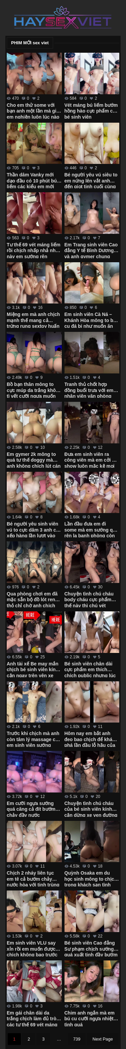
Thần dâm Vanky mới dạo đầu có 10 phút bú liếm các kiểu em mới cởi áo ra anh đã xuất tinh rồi (32, 180)
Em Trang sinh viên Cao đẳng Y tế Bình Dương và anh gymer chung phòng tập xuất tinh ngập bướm (91, 250)
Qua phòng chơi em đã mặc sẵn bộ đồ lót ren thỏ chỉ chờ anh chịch (32, 599)
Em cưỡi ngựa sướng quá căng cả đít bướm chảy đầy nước (31, 809)
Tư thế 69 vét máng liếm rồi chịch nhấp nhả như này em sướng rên (33, 250)
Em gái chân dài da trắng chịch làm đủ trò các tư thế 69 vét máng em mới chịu (32, 1018)
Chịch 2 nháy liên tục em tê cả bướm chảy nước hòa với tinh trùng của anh (33, 878)
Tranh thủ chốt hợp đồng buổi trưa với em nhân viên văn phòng (89, 390)
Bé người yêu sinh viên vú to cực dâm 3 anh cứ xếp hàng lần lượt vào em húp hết (33, 529)
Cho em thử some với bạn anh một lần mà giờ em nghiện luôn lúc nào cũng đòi (33, 110)
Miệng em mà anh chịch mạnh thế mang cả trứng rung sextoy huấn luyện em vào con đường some (33, 320)
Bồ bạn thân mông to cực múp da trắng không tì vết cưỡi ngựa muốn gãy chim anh (34, 390)
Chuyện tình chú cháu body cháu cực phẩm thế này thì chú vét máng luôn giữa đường (90, 599)
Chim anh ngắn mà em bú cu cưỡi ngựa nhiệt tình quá (90, 1018)
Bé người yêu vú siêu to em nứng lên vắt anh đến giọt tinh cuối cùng (91, 180)
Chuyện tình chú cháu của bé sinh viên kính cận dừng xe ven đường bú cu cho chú (91, 809)
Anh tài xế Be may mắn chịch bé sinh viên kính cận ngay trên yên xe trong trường (32, 669)
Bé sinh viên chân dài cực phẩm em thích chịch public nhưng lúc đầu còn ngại (90, 669)
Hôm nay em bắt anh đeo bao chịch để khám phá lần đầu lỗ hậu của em (91, 739)
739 (77, 1039)
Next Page (102, 1039)
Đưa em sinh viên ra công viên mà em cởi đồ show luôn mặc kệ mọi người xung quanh (91, 460)
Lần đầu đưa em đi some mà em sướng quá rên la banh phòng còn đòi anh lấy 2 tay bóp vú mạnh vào (91, 529)
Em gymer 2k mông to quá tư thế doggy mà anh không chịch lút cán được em (33, 460)
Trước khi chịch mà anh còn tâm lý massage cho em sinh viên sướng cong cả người (34, 739)
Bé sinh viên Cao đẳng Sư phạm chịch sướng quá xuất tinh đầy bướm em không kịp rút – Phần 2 (92, 948)
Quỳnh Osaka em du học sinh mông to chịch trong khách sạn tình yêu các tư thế (91, 878)
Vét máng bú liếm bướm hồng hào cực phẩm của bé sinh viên (92, 110)
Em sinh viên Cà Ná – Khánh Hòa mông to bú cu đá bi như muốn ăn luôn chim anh (90, 320)
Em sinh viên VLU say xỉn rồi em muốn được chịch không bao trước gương (32, 948)
